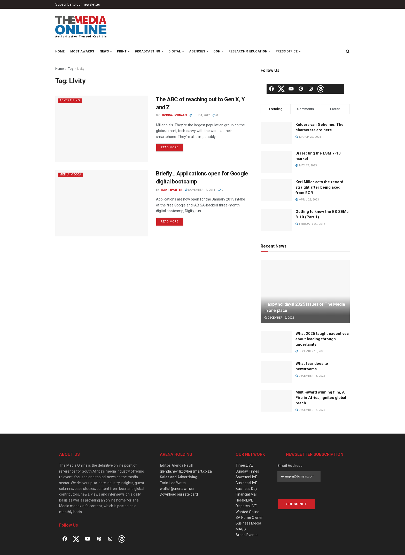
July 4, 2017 (200, 115)
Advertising (70, 100)
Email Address (289, 466)
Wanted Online (247, 512)
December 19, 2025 (279, 317)
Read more (169, 147)
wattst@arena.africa (177, 489)
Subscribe (296, 504)
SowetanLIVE (246, 477)
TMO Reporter (171, 189)
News (104, 51)
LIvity (80, 69)
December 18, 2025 (310, 351)
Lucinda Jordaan (173, 115)
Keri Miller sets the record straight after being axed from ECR (319, 187)
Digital (174, 51)
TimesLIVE (244, 465)
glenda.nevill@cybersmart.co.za (186, 471)
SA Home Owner (249, 517)
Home (60, 51)
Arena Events (247, 535)
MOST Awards (82, 51)
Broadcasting (147, 51)
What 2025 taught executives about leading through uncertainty (322, 339)
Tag (70, 69)
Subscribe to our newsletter (77, 4)
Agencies (197, 51)
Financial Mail (246, 494)
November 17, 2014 (200, 189)
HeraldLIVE (244, 500)
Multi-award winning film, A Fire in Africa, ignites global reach (320, 397)
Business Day (246, 489)
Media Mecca (70, 174)
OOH (216, 51)
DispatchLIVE (246, 506)
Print (122, 51)
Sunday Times (247, 471)
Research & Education (248, 51)
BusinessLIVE (246, 483)
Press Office (287, 51)
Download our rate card (179, 494)
